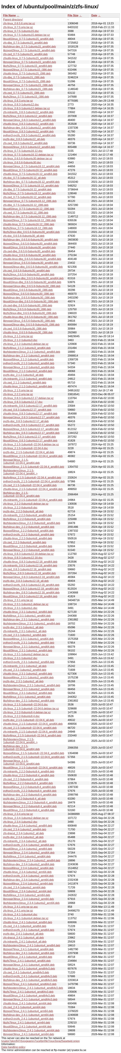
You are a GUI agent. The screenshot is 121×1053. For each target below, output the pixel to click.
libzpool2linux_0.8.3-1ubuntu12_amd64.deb (29, 147)
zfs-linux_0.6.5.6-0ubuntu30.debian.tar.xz (27, 158)
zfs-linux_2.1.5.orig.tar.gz (18, 390)
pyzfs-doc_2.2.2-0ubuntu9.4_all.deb (24, 798)
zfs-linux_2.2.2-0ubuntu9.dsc (20, 507)
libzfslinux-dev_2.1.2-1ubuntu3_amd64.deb (28, 355)
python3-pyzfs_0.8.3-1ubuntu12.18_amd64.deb (31, 584)
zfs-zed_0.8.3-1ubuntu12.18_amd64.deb (27, 569)
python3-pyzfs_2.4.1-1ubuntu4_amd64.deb (28, 930)
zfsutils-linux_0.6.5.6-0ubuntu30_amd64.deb (29, 255)
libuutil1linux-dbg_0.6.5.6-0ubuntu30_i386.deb (30, 301)
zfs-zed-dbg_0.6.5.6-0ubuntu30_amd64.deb (29, 251)
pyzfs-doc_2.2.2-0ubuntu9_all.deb (23, 511)
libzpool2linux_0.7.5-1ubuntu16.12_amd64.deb (31, 185)
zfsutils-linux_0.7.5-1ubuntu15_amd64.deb (28, 58)
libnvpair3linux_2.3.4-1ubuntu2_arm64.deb (28, 899)
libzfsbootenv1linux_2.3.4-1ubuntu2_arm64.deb (31, 903)
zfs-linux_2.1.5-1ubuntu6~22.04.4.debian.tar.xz (31, 444)
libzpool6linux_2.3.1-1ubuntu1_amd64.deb (28, 638)
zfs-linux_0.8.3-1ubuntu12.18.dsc (23, 557)
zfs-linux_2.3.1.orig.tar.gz (18, 600)
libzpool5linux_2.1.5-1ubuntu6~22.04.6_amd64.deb (33, 753)
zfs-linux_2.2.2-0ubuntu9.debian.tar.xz (25, 503)
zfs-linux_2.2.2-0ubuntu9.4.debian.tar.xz (27, 712)
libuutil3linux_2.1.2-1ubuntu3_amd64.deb (27, 371)
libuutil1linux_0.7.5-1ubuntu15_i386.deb (26, 81)
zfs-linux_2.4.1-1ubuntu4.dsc (20, 914)
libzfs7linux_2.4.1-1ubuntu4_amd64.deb (27, 960)
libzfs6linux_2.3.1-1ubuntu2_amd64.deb (27, 696)
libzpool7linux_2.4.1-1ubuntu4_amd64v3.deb (29, 984)
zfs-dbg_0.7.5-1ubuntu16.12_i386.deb (25, 205)
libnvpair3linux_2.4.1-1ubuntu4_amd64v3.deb (30, 999)
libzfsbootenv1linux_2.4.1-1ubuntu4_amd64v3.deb (33, 988)
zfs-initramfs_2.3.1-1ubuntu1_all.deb (24, 631)
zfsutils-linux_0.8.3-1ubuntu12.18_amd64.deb (30, 561)
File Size (73, 15)
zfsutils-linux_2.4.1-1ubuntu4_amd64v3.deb (29, 968)
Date (94, 15)
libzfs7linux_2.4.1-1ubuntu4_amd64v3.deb (28, 991)
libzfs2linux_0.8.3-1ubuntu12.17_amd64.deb (29, 436)
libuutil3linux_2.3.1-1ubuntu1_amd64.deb (27, 650)
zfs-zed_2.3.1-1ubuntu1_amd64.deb (24, 635)
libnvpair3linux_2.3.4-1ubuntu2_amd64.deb (28, 852)
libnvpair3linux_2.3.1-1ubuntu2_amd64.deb (28, 689)
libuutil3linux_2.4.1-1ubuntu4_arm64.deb (27, 1026)
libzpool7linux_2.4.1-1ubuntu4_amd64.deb (28, 949)
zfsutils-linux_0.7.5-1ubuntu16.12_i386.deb (28, 224)
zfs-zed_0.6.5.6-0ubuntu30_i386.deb (25, 328)
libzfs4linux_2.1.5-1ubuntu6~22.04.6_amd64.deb (32, 735)
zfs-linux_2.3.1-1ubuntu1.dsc (20, 608)
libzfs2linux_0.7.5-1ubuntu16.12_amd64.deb (29, 193)
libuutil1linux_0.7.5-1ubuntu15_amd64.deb (28, 38)
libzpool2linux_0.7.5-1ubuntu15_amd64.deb (29, 50)
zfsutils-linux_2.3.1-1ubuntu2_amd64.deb (27, 673)
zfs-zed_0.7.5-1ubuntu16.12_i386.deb (25, 212)
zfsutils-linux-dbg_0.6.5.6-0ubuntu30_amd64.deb (32, 259)
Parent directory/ (13, 19)
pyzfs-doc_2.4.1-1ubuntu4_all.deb (23, 933)
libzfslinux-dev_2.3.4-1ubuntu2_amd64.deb (28, 864)
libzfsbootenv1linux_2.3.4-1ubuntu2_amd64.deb (31, 860)
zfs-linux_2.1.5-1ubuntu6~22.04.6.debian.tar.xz (31, 708)
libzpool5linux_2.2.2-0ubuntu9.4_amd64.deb (29, 787)
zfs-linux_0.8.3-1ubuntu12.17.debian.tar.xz (28, 398)
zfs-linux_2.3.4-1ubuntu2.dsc (20, 821)
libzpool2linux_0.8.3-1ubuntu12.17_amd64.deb (31, 429)
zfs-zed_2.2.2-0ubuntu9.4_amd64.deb (25, 779)
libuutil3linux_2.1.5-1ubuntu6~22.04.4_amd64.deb (33, 456)
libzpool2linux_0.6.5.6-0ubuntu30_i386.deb (28, 293)
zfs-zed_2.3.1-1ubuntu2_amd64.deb (24, 669)
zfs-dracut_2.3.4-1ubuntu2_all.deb (23, 833)
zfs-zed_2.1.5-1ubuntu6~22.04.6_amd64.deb (30, 727)
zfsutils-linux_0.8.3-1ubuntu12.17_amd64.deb (30, 413)
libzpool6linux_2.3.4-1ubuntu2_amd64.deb (28, 868)
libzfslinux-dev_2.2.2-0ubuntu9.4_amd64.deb (29, 794)
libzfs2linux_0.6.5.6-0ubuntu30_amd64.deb (28, 274)
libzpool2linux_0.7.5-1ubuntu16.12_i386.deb (29, 220)
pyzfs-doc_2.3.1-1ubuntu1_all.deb (23, 627)
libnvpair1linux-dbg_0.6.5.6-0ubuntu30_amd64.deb (33, 278)
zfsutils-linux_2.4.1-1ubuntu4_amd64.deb (27, 922)
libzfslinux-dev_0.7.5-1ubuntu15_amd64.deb (29, 46)
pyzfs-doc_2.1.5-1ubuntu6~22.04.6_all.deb (28, 720)
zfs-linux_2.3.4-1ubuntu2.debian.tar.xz (25, 818)
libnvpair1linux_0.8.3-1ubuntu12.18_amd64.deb (31, 577)
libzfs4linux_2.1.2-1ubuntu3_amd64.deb (27, 348)
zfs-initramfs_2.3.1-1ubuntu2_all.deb (24, 666)
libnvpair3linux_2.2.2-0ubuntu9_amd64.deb (28, 550)
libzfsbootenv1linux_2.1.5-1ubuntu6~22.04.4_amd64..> (20, 472)
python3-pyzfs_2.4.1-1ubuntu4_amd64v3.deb (30, 976)
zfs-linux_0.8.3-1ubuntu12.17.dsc (23, 402)
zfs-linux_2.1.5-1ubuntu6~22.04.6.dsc (25, 704)
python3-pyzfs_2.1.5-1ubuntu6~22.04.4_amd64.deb (34, 481)
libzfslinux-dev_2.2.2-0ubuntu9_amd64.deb (28, 527)
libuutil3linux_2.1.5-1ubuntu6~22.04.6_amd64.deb (33, 767)
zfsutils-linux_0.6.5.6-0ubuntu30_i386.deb (28, 332)
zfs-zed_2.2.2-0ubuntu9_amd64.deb (24, 542)
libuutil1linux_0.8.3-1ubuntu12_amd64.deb (28, 131)
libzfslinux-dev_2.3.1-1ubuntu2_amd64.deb (28, 700)
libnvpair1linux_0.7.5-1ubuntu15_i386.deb (28, 85)
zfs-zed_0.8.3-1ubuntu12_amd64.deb (25, 143)
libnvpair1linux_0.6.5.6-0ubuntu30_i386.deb (29, 320)
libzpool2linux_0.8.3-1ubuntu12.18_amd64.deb (31, 588)
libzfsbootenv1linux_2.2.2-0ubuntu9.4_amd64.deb (32, 802)
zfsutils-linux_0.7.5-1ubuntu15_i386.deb (26, 73)
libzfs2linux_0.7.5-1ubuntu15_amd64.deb (27, 65)
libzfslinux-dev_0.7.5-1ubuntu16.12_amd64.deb (31, 181)
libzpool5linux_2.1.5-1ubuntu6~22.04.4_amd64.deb (33, 466)
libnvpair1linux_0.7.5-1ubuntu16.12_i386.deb (29, 201)
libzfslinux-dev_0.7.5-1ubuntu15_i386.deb (28, 89)
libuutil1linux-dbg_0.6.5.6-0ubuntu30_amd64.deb (32, 282)
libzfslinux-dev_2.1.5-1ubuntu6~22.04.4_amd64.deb (21, 494)
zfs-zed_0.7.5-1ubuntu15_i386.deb (23, 92)
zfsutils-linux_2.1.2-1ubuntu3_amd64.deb (27, 386)
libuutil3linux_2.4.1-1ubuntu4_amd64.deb (27, 957)
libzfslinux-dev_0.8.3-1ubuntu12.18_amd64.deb (31, 592)
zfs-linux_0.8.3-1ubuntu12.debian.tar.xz (26, 108)
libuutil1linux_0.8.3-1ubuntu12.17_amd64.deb (30, 440)
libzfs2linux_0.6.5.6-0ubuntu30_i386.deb (27, 309)
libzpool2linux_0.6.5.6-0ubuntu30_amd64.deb (30, 243)
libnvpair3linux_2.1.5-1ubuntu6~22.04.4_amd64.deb (21, 461)
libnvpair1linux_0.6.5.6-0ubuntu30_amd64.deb (30, 262)
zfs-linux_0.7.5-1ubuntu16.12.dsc (23, 150)
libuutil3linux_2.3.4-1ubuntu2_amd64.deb (27, 848)
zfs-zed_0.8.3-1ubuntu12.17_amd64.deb (27, 409)
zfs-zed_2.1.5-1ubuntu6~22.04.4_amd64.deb (30, 485)
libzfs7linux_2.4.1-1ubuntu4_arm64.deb (26, 1022)
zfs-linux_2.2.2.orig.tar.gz (18, 394)
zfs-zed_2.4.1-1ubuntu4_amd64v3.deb (26, 972)
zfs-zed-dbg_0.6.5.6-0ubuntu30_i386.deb (27, 305)
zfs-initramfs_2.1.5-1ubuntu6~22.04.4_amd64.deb (32, 500)
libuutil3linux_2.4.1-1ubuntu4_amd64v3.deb (29, 995)
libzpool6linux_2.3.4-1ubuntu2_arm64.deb (28, 883)
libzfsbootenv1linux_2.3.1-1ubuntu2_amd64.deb (31, 685)
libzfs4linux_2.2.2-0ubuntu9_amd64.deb (27, 519)
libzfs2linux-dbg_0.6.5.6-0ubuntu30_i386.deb (29, 313)
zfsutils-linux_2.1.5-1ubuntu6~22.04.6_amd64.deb (33, 723)
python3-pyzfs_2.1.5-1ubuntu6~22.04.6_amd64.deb (34, 757)
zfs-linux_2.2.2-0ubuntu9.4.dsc (21, 716)
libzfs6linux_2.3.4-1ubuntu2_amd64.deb (27, 856)
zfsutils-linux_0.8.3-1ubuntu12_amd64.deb (28, 123)
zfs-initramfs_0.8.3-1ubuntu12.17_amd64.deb (30, 405)
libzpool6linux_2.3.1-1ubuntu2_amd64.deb (28, 677)
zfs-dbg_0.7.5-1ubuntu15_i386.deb (24, 77)
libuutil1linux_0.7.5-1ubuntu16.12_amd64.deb (30, 170)
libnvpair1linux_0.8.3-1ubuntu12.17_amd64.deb (31, 417)
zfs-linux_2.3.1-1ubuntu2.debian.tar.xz (25, 654)
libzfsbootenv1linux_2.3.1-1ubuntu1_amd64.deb (31, 623)
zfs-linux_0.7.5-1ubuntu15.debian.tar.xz (26, 34)
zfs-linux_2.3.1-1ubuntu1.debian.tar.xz (25, 604)
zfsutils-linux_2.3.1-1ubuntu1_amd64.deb (27, 611)
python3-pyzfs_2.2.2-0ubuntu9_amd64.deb (28, 534)
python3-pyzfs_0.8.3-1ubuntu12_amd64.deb (29, 135)
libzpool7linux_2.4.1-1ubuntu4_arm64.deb (28, 1011)
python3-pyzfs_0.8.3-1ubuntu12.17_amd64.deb (31, 425)
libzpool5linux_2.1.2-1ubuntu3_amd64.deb (28, 359)
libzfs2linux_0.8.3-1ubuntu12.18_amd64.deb (29, 573)
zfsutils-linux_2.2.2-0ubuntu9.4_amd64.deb (28, 775)
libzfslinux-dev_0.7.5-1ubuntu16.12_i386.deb (29, 216)
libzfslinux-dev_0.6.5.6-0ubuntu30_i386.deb (29, 297)
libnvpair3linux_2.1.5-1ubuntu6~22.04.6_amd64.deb (21, 762)
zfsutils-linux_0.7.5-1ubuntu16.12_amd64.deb (30, 174)
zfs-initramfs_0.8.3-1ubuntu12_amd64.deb (28, 112)
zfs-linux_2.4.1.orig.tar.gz (18, 910)
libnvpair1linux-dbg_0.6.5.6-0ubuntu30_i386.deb (31, 286)
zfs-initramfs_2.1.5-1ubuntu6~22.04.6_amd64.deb (32, 731)
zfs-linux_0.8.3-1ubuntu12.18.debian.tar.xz (28, 553)
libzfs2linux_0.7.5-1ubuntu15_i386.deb (26, 96)
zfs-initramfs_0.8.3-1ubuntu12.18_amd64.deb (30, 565)
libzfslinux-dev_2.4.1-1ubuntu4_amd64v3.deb (30, 980)
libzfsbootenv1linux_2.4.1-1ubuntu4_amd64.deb (31, 945)
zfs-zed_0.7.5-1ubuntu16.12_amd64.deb (27, 197)
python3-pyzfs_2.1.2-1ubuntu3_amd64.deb (28, 363)
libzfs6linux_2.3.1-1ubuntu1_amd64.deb (27, 615)
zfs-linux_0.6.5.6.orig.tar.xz (19, 23)
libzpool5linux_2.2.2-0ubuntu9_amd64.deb (28, 530)
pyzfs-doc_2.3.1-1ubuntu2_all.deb (23, 681)
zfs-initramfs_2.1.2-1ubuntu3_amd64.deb (27, 378)
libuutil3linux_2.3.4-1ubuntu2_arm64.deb (27, 891)
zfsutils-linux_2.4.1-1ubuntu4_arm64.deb (27, 1003)
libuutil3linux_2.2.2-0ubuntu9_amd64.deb (27, 546)
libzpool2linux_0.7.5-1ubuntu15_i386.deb (27, 69)
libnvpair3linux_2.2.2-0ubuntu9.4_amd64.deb (30, 806)
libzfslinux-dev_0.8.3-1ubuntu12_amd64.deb (29, 127)
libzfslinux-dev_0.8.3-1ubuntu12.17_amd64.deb (31, 433)
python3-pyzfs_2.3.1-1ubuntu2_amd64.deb (28, 662)
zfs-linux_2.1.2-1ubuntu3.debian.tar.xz (25, 344)
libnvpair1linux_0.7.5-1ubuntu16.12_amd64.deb (31, 166)
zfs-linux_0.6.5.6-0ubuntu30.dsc (22, 162)
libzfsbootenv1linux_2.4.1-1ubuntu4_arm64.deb (31, 1030)
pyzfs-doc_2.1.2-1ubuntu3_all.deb (23, 375)
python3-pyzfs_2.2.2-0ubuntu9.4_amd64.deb (29, 790)
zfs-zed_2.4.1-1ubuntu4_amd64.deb (24, 926)
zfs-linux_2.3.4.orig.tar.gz (18, 814)
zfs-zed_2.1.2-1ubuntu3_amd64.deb (24, 382)
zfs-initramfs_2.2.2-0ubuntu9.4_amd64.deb (28, 771)
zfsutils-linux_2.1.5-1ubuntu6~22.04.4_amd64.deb (33, 489)
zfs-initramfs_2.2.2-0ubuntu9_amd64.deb (27, 515)
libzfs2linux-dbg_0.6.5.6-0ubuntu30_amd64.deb (31, 232)
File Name (9, 15)
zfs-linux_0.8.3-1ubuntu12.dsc (21, 104)
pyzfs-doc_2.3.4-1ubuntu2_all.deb (23, 837)
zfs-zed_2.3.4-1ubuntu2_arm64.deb (24, 887)
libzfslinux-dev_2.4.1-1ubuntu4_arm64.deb (28, 1015)
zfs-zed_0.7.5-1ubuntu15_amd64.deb (25, 54)
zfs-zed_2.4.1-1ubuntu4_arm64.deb (24, 1007)
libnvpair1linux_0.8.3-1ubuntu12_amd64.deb (29, 120)
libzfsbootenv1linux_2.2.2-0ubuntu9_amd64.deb (31, 523)
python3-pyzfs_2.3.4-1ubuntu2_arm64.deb (28, 875)
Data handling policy (13, 1047)
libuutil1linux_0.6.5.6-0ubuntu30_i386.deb (28, 290)
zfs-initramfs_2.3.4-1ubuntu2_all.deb (24, 841)
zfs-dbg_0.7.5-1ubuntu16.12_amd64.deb (27, 189)
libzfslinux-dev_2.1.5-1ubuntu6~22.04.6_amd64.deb (21, 748)
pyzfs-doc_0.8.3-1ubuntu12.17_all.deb (26, 421)
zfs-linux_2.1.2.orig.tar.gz (18, 336)
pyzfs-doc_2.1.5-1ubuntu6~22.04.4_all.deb (28, 452)
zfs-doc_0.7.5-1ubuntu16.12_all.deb (24, 177)
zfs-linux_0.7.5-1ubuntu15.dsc (21, 31)
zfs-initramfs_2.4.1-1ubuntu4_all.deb (24, 941)
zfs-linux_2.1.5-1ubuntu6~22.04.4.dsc (25, 448)
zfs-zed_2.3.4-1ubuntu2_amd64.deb (24, 829)
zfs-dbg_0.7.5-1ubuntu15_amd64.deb (25, 42)
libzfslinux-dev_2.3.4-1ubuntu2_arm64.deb (28, 879)
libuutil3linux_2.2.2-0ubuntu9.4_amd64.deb (28, 810)
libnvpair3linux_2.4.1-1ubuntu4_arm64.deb (28, 1034)
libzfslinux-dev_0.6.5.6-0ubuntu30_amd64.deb (30, 239)
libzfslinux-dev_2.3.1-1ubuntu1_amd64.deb (28, 619)
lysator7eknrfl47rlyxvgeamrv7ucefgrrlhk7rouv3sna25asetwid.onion (40, 1041)
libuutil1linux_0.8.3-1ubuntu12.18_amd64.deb (30, 596)
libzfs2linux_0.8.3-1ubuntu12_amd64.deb (27, 116)
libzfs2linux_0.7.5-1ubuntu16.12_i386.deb (28, 228)
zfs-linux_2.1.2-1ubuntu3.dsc (20, 340)
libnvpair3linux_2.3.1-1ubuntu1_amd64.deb (28, 646)
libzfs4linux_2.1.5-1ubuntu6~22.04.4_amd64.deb (32, 477)
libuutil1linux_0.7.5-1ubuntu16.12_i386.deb (28, 208)
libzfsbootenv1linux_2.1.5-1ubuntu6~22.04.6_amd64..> (20, 741)
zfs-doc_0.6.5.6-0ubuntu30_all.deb (23, 235)
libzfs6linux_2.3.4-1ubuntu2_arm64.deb (26, 895)
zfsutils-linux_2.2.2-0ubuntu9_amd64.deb (27, 538)
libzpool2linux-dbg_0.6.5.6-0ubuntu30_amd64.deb (33, 266)
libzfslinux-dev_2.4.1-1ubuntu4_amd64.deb (28, 953)
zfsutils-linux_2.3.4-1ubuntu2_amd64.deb (27, 825)
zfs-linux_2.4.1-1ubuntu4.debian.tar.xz (25, 918)
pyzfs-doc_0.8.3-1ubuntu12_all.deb (24, 139)
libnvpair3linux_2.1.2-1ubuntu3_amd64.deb (28, 367)
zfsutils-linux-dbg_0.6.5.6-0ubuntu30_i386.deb (30, 317)
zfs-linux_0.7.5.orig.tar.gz (18, 27)
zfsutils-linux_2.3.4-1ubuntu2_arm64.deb (27, 872)
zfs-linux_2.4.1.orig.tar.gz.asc (20, 906)
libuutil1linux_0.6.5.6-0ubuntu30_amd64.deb (29, 247)
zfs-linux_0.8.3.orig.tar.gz (18, 100)
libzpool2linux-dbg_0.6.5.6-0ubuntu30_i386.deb (31, 324)
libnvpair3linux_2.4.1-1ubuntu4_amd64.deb (28, 964)
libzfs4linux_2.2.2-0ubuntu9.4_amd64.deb (28, 783)
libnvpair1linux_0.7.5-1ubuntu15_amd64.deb (29, 62)
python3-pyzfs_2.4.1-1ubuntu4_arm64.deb (28, 1018)
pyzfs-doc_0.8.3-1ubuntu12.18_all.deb (26, 580)
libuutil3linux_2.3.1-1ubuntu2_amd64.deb (27, 693)
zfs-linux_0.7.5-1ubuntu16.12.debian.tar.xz (28, 154)
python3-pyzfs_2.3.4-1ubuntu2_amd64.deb (28, 845)
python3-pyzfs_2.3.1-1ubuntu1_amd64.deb (28, 642)
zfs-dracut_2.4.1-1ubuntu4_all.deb (23, 937)
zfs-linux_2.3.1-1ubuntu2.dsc (20, 658)
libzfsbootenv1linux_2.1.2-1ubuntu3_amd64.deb (31, 351)
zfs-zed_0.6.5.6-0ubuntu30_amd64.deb (26, 270)
